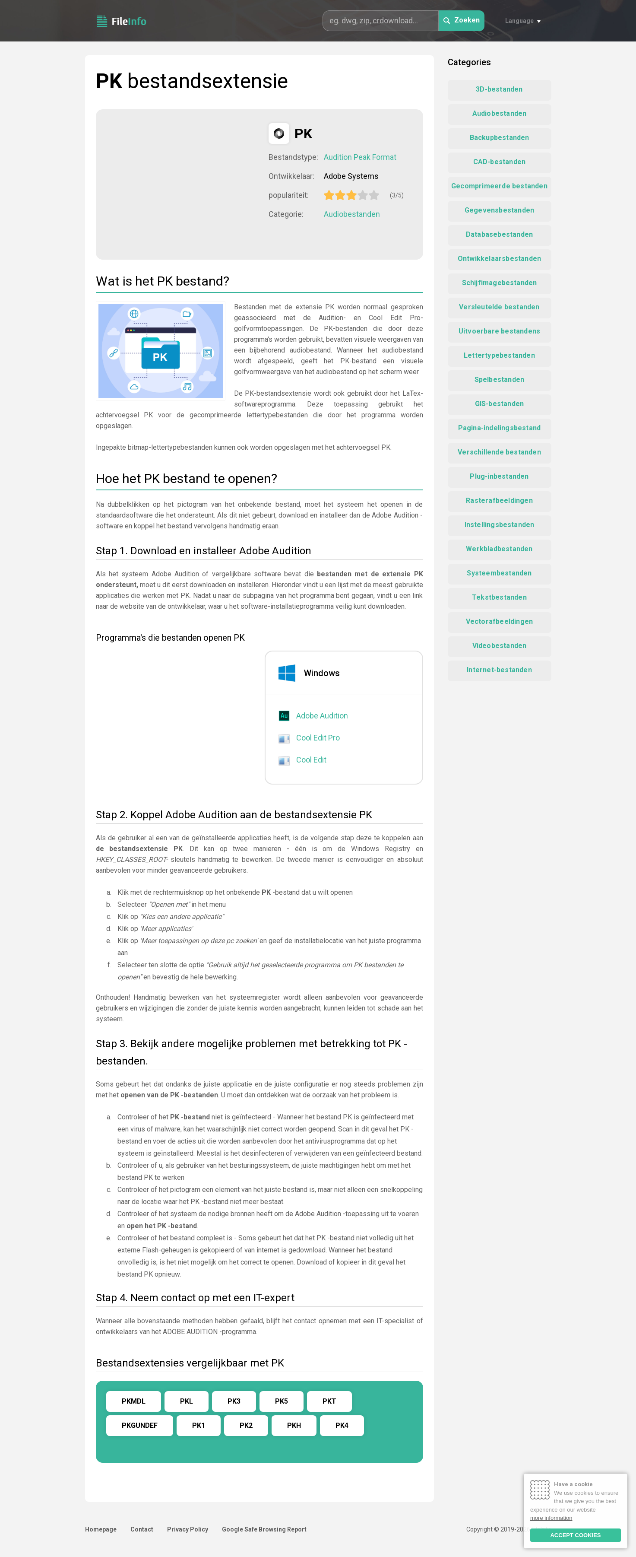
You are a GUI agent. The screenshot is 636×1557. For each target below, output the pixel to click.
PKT (329, 1401)
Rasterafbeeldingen (499, 500)
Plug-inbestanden (499, 476)
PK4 (341, 1425)
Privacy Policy (187, 1529)
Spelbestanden (500, 379)
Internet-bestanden (499, 670)
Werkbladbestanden (499, 549)
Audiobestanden (352, 214)
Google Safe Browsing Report (264, 1529)
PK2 (246, 1425)
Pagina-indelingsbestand (499, 428)
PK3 (234, 1401)
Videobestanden (499, 646)
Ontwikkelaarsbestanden (499, 258)
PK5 (281, 1401)
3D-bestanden (499, 89)
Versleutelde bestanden (499, 307)
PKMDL (134, 1401)
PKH (294, 1425)
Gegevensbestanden (499, 210)
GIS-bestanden (499, 404)
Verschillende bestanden (499, 452)
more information (551, 1518)
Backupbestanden (499, 137)
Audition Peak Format (360, 157)
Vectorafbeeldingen (499, 621)
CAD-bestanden (499, 162)
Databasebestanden (499, 234)
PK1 (198, 1425)
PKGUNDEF (140, 1425)
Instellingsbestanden (500, 525)
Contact (141, 1529)
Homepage (101, 1529)
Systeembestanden (499, 573)
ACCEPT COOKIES (575, 1535)
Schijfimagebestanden (499, 283)
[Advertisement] (182, 183)
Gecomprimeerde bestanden (499, 186)
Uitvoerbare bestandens (499, 331)
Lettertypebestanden (499, 355)
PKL (186, 1401)
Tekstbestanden (499, 597)
